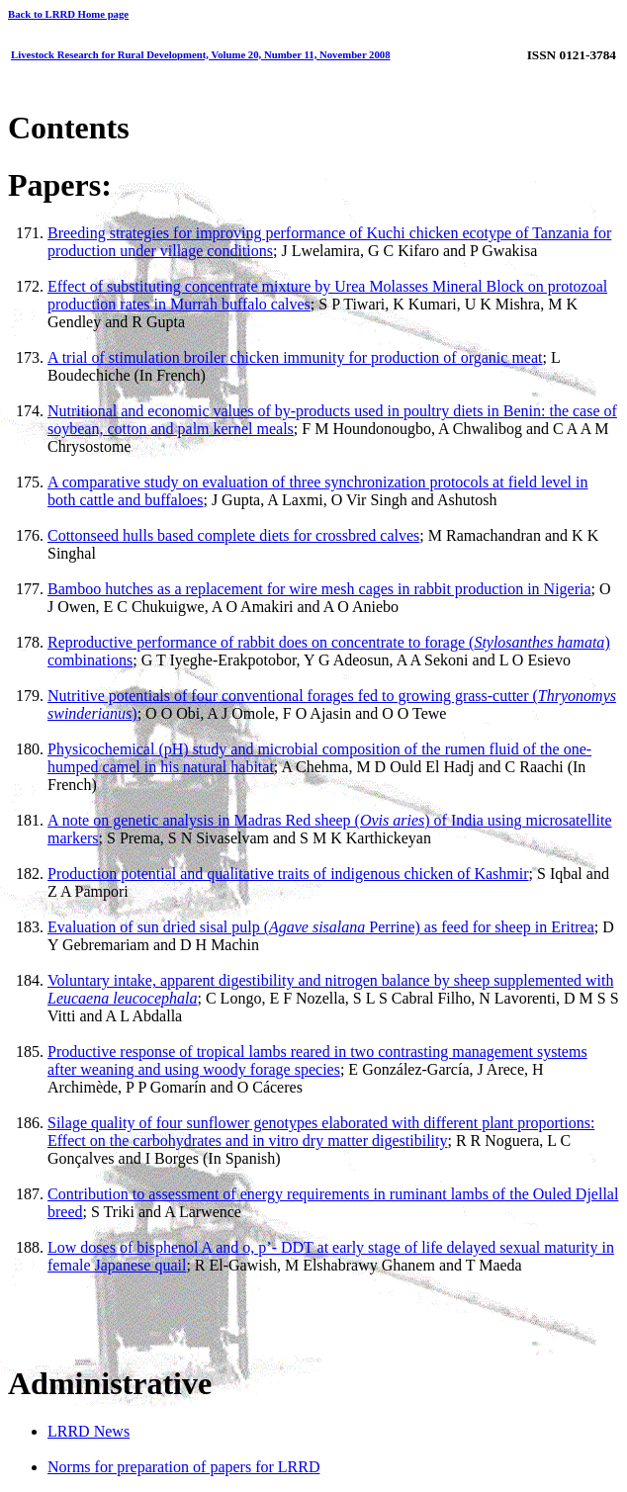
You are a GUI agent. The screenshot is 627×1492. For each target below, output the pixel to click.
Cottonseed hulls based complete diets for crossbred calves (233, 535)
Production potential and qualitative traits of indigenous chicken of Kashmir (288, 873)
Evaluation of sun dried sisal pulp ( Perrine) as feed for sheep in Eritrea (320, 927)
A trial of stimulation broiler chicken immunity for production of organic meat (294, 357)
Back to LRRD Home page (68, 14)
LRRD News (88, 1431)
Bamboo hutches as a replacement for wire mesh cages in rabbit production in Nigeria (319, 588)
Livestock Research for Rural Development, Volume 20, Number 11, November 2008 (201, 54)
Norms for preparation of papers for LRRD (183, 1466)
